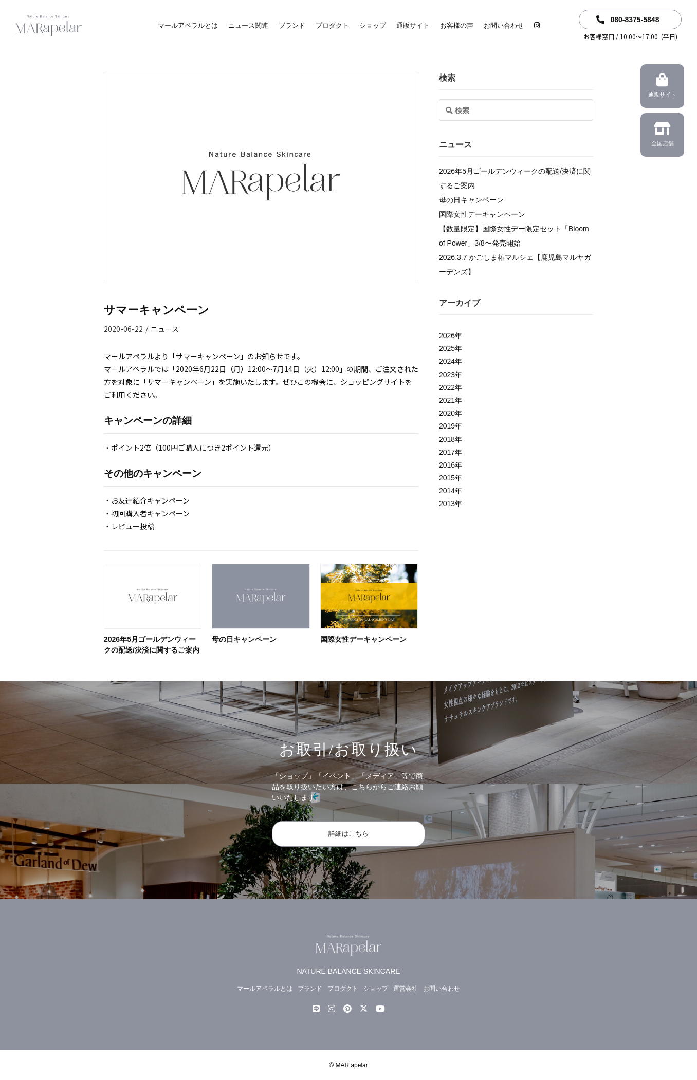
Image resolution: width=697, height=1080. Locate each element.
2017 (447, 452)
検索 (447, 77)
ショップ (372, 25)
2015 (447, 478)
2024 (447, 361)
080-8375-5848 (627, 19)
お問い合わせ (504, 25)
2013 (447, 503)
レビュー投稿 (132, 526)
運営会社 (405, 988)
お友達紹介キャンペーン (150, 500)
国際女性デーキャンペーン (363, 639)
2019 (447, 426)
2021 (447, 400)
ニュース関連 (248, 25)
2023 (447, 374)
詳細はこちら (348, 833)
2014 (447, 491)
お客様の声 (456, 25)
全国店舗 (662, 135)
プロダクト (332, 25)
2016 (447, 465)
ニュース (165, 329)
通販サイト (413, 25)
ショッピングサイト (372, 382)
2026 (447, 335)
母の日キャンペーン (244, 639)
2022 (447, 387)
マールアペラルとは (188, 25)
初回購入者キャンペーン (150, 513)
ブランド (292, 25)
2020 (447, 413)
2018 (447, 439)
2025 (447, 348)
